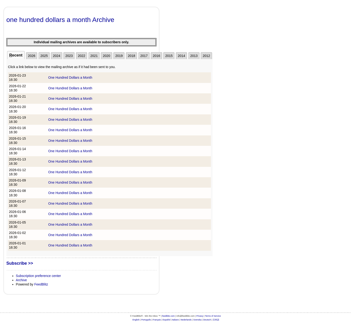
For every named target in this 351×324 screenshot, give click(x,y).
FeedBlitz (41, 284)
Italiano (175, 320)
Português (146, 320)
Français (157, 320)
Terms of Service (213, 316)
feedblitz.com (168, 316)
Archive (21, 280)
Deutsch (207, 320)
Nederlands (186, 320)
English (136, 320)
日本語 (216, 320)
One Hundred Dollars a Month (70, 77)
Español (166, 320)
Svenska (197, 320)
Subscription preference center (38, 276)
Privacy (199, 316)
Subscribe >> (19, 263)
